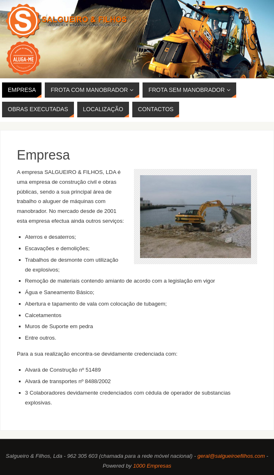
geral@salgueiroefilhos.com (231, 456)
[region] (137, 39)
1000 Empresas (152, 466)
